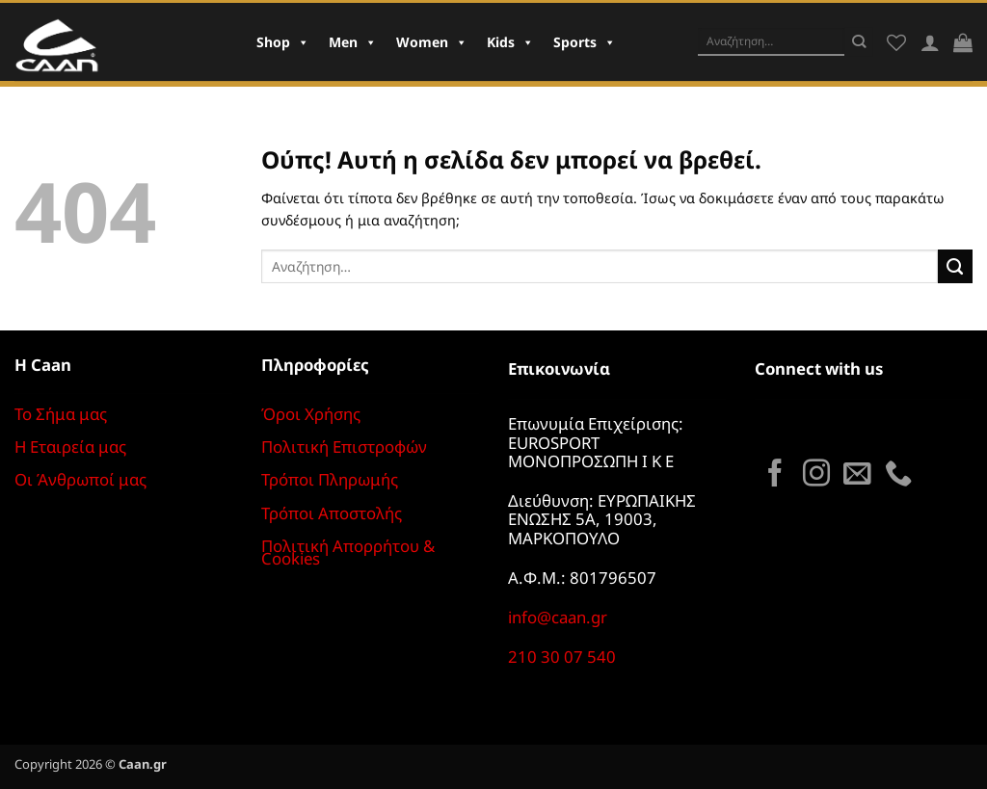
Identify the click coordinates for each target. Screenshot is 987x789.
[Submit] (859, 41)
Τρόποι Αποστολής (331, 513)
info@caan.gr (557, 617)
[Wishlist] (896, 42)
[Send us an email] (856, 475)
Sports (584, 42)
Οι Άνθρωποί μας (80, 479)
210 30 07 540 (562, 656)
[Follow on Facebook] (774, 475)
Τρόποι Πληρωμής (329, 479)
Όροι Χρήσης (310, 414)
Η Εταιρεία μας (70, 446)
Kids (510, 42)
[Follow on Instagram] (816, 475)
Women (431, 42)
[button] (963, 42)
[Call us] (898, 475)
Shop (282, 42)
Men (353, 42)
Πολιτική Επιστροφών (344, 446)
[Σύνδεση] (930, 42)
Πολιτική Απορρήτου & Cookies (348, 552)
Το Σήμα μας (60, 414)
